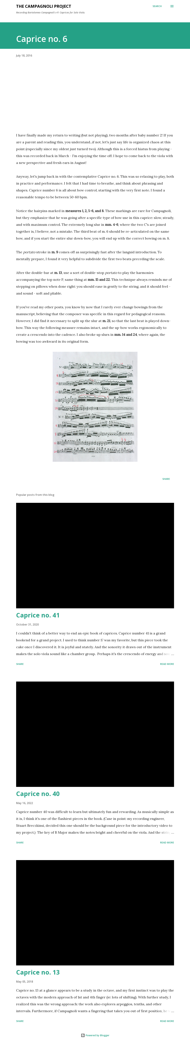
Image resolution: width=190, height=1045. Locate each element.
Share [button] (166, 478)
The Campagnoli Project (43, 6)
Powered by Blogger (95, 1035)
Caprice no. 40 (38, 793)
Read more (167, 664)
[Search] (157, 6)
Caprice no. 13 (38, 972)
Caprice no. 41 (38, 615)
